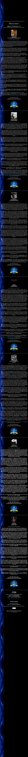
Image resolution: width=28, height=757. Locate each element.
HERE (10, 604)
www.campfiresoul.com (4, 499)
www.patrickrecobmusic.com (15, 94)
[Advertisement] (9, 10)
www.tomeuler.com (19, 572)
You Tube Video (10, 368)
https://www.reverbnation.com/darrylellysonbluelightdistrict (10, 174)
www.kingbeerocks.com (11, 336)
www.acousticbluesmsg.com (19, 421)
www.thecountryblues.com (14, 373)
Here (9, 594)
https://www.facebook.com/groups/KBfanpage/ (8, 337)
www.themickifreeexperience (6, 261)
